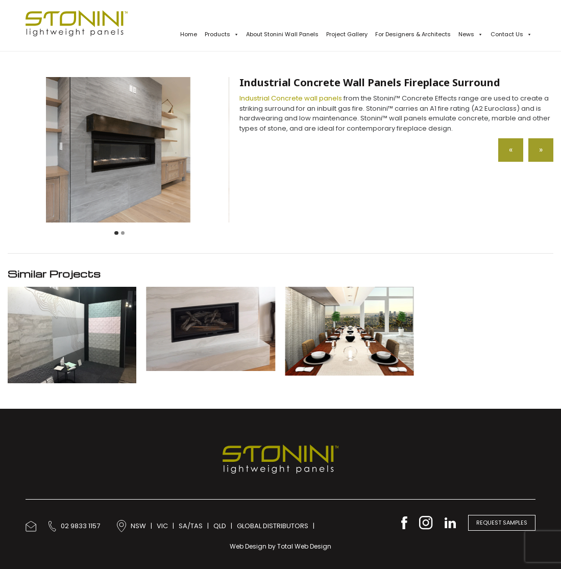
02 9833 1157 (74, 526)
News (470, 34)
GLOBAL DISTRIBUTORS (272, 526)
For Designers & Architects (413, 34)
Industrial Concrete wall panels (290, 98)
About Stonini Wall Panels (282, 34)
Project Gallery (347, 34)
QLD (219, 526)
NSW (138, 526)
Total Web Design (304, 546)
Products (222, 34)
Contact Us (511, 34)
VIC (162, 526)
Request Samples (501, 522)
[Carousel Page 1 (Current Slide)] (116, 233)
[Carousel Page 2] (123, 233)
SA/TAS (191, 526)
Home (188, 34)
